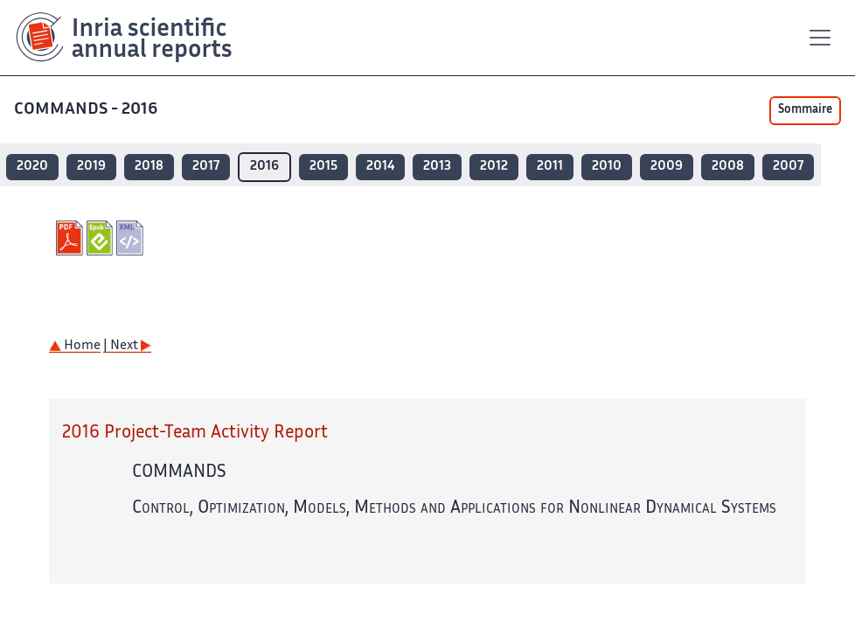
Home (75, 346)
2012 (494, 166)
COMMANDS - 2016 (87, 109)
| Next (127, 346)
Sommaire (805, 110)
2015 (323, 166)
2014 (380, 166)
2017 (205, 166)
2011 (550, 166)
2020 (32, 166)
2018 (149, 166)
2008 (728, 166)
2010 (607, 166)
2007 (788, 166)
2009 (666, 166)
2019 (91, 166)
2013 (437, 166)
